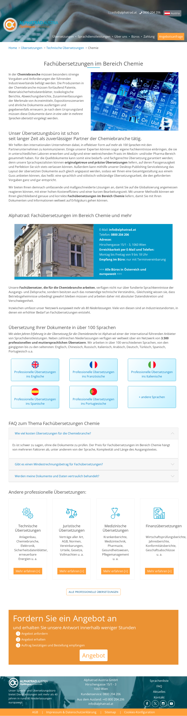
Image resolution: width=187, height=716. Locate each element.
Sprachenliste (159, 681)
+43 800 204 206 (113, 699)
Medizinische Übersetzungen (115, 528)
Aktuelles (159, 692)
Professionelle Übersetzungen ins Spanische (35, 401)
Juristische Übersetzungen (72, 528)
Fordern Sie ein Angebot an (65, 618)
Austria (175, 13)
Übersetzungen (63, 37)
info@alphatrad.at (122, 230)
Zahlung (149, 37)
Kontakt (159, 697)
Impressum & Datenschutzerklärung (71, 712)
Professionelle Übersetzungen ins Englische (35, 374)
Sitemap (110, 712)
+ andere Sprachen (152, 397)
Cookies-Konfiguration (139, 712)
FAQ (159, 686)
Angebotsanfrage (171, 37)
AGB (35, 712)
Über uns (121, 37)
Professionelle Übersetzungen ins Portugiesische (93, 401)
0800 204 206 (112, 694)
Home (13, 48)
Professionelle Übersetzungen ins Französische (93, 374)
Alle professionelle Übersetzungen (93, 592)
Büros (135, 37)
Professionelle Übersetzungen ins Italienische (152, 374)
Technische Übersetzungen (65, 48)
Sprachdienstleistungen (94, 37)
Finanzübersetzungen (164, 525)
